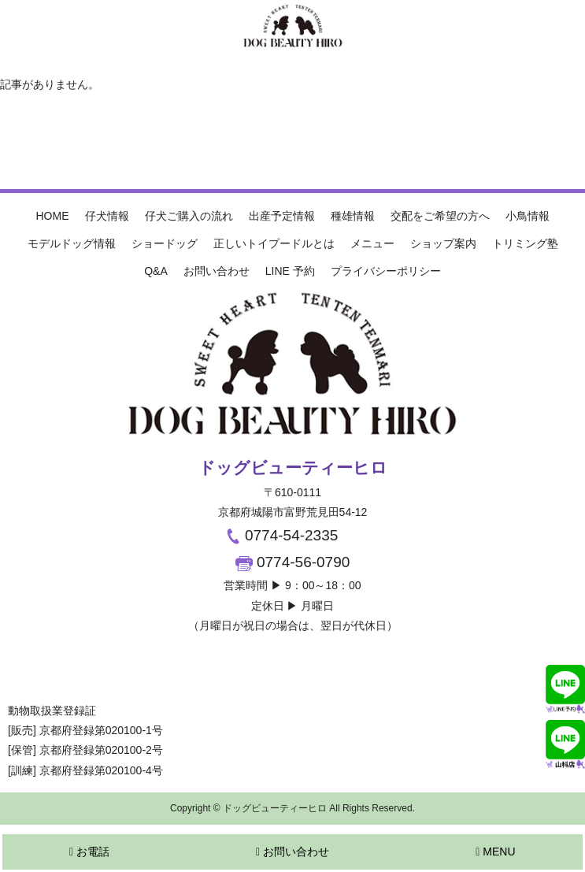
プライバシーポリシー (386, 271)
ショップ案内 (443, 243)
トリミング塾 (525, 243)
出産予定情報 (282, 216)
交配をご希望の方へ (440, 216)
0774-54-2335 (281, 535)
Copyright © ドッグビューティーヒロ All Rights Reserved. (292, 808)
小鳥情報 (527, 216)
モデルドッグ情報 (72, 243)
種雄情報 (353, 216)
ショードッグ (164, 243)
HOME (52, 216)
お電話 (89, 851)
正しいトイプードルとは (274, 243)
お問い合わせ (216, 271)
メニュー (372, 243)
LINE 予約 (290, 271)
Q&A (156, 271)
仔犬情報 (107, 216)
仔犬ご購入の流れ (189, 216)
